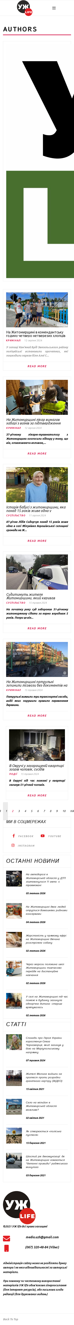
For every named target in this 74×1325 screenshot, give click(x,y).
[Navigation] (61, 8)
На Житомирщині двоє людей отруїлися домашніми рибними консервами (46, 910)
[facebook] (23, 836)
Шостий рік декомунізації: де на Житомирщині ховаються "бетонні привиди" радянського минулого (47, 1162)
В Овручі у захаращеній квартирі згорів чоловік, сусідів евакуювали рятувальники (36, 767)
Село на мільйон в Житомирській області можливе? (41, 1106)
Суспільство (15, 515)
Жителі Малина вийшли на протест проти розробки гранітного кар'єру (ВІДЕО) (44, 1077)
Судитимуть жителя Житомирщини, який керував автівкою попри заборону (30, 596)
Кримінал (13, 340)
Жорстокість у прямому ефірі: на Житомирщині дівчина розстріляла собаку (46, 939)
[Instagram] (23, 845)
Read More (36, 366)
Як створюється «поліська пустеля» (43, 1133)
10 (64, 811)
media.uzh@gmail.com (42, 1237)
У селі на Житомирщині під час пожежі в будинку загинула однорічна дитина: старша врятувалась (47, 1002)
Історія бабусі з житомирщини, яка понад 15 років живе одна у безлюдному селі (36, 508)
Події (13, 774)
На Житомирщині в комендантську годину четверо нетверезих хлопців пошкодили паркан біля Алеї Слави (35, 333)
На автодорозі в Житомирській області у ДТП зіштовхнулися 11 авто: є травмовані (46, 879)
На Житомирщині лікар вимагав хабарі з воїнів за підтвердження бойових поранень (33, 421)
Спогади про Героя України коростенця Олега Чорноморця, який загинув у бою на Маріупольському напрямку (45, 1045)
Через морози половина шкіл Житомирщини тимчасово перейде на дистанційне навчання (45, 969)
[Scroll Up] (10, 1319)
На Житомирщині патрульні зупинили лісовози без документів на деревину (36, 683)
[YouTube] (51, 836)
